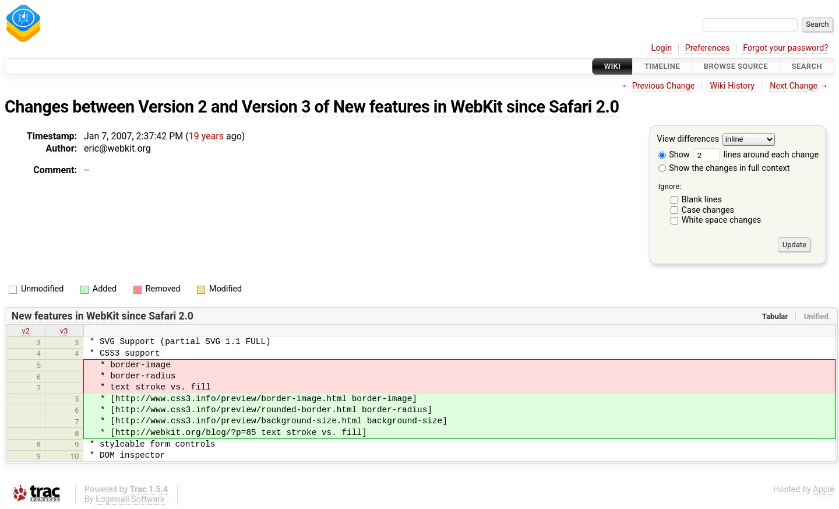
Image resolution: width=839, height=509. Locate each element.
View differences (688, 140)
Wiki (612, 66)
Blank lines (702, 200)
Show (674, 155)
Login (661, 48)
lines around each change (756, 155)
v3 (64, 331)
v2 (26, 331)
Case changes (708, 210)
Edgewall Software (130, 499)
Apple (823, 489)
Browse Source (736, 66)
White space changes (722, 220)
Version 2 (172, 107)
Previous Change (663, 86)
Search (807, 66)
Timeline (662, 66)
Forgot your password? (785, 48)
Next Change (793, 86)
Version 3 (276, 107)
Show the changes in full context (724, 168)
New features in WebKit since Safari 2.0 (476, 107)
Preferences (707, 48)
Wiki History (732, 86)
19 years (206, 136)
